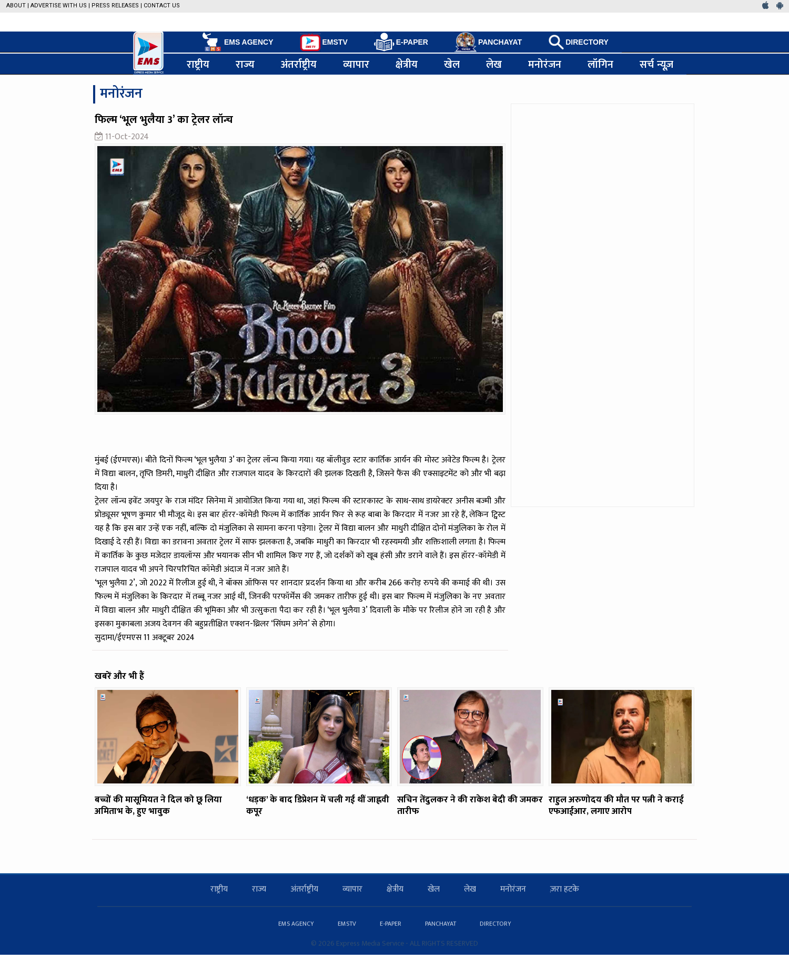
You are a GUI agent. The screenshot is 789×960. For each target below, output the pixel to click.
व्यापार (356, 64)
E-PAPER (401, 42)
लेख (494, 64)
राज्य (245, 64)
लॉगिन (600, 64)
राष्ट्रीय (198, 64)
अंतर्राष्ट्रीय (299, 64)
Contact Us (162, 5)
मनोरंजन (544, 64)
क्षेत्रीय (407, 64)
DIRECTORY (578, 42)
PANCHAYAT (488, 42)
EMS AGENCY (237, 42)
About (16, 5)
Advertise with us (59, 5)
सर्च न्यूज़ (656, 64)
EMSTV (324, 42)
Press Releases (115, 5)
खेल (452, 64)
